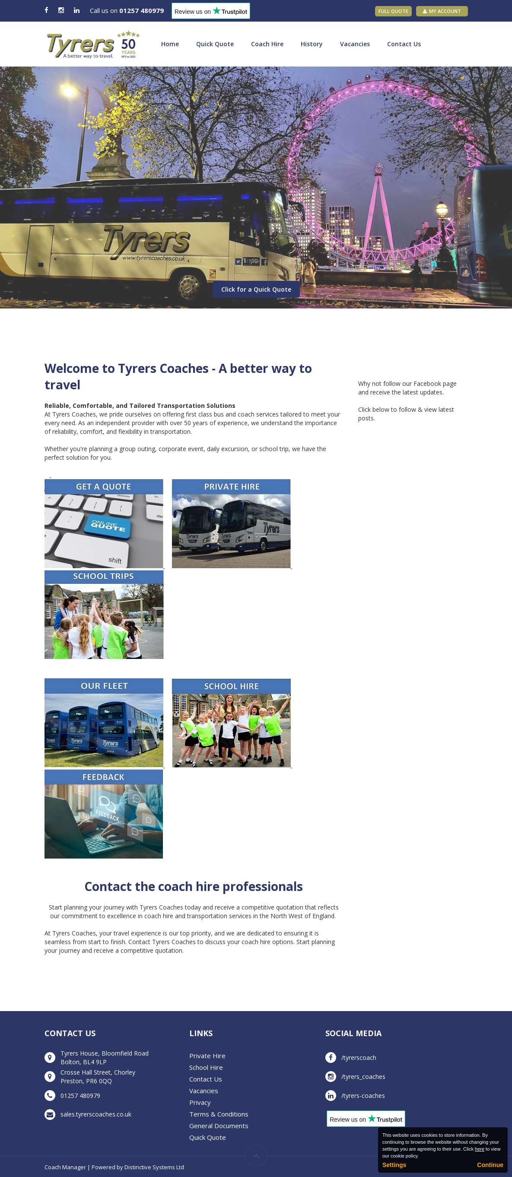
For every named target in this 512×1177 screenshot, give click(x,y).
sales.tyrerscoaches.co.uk (95, 1114)
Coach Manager (65, 1167)
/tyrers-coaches (363, 1095)
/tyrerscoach (358, 1057)
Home (170, 44)
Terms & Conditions (218, 1114)
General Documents (218, 1125)
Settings (394, 1164)
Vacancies (355, 44)
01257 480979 (141, 10)
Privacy (200, 1102)
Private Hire (207, 1055)
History (312, 44)
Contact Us (404, 44)
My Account (442, 11)
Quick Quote (215, 44)
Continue (490, 1164)
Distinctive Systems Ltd (154, 1167)
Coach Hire (267, 44)
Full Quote (393, 11)
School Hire (206, 1067)
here (479, 1149)
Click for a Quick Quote (256, 289)
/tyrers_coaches (363, 1076)
